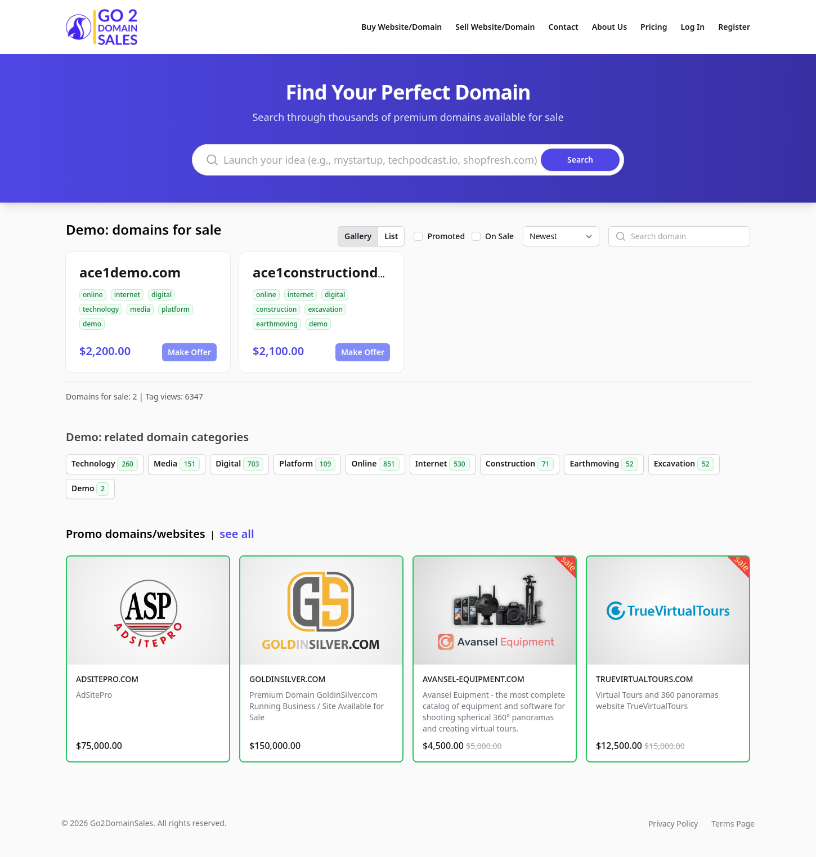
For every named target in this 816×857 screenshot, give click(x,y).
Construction (520, 464)
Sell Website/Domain (495, 26)
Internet (442, 464)
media (140, 309)
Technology (104, 464)
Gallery (357, 236)
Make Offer (189, 352)
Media (177, 464)
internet (127, 294)
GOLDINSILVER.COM (287, 679)
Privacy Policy (673, 823)
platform (176, 309)
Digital (239, 464)
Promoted (446, 236)
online (93, 294)
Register (734, 26)
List (391, 236)
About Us (609, 26)
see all (236, 533)
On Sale (499, 236)
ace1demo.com (130, 272)
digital (161, 294)
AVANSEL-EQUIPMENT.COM (473, 679)
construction (276, 309)
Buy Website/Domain (401, 26)
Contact (564, 26)
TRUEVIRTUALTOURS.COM (644, 679)
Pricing (653, 26)
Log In (692, 26)
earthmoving (277, 324)
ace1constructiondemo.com (346, 272)
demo (92, 324)
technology (101, 309)
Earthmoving (604, 464)
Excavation (684, 464)
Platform (307, 464)
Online (375, 464)
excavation (325, 309)
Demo (90, 489)
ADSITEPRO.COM (107, 679)
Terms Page (733, 823)
